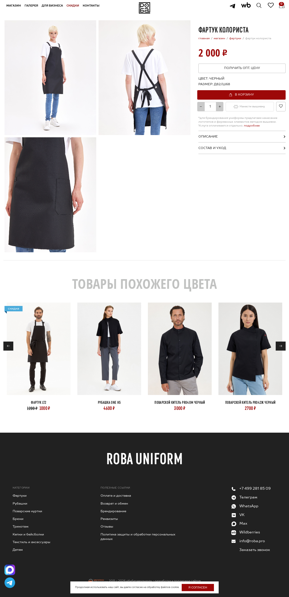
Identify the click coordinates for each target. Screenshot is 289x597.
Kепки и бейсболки (28, 534)
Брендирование (113, 511)
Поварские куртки (27, 511)
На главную (144, 8)
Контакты (92, 7)
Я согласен (197, 587)
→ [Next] (280, 346)
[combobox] (221, 84)
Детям (18, 549)
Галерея (32, 7)
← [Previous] (8, 346)
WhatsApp (248, 506)
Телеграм (248, 497)
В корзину (244, 94)
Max (243, 524)
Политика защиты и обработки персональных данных (138, 537)
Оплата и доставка (116, 495)
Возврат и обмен (114, 503)
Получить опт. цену (242, 68)
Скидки (74, 7)
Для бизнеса (53, 7)
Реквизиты (109, 519)
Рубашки (20, 503)
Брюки (18, 519)
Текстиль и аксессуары (31, 542)
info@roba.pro (252, 541)
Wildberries (249, 532)
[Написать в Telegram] (10, 582)
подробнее (251, 125)
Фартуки (20, 495)
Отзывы (107, 526)
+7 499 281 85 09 (255, 489)
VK (242, 515)
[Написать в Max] (10, 568)
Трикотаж (21, 526)
